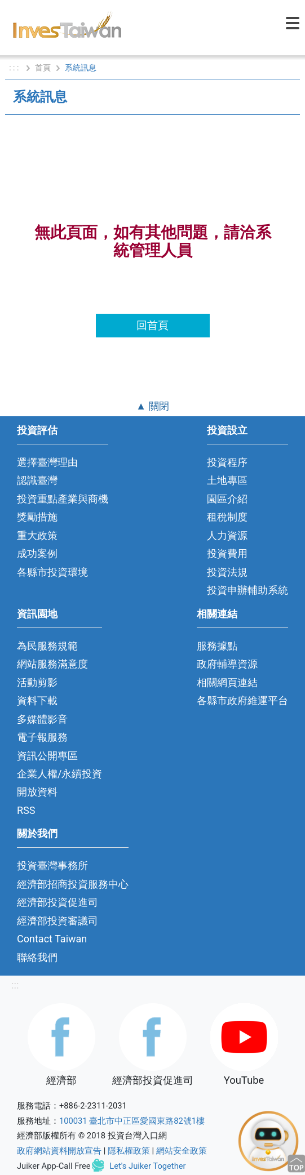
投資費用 (227, 553)
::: (15, 985)
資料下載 (37, 700)
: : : (15, 67)
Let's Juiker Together (147, 1166)
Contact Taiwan (52, 939)
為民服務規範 (47, 646)
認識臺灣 (37, 480)
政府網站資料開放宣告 (59, 1151)
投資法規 (227, 572)
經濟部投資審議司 (57, 921)
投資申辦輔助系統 (247, 590)
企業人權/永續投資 (59, 774)
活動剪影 (37, 682)
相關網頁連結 (227, 682)
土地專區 (227, 480)
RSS (26, 810)
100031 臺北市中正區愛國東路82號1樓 (132, 1121)
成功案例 (37, 553)
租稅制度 (227, 517)
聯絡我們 (37, 957)
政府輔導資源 (227, 664)
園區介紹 (227, 499)
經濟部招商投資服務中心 (73, 884)
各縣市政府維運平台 (242, 700)
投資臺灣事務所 (52, 865)
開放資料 (37, 792)
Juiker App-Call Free (54, 1166)
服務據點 (217, 646)
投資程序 (227, 462)
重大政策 (37, 535)
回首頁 (152, 325)
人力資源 (227, 535)
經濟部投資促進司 (57, 902)
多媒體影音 (42, 719)
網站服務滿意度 (52, 664)
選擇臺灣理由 (47, 462)
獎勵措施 (37, 517)
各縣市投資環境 (52, 572)
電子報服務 (42, 737)
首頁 (43, 67)
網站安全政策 (181, 1151)
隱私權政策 (129, 1151)
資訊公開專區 (47, 756)
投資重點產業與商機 (62, 499)
